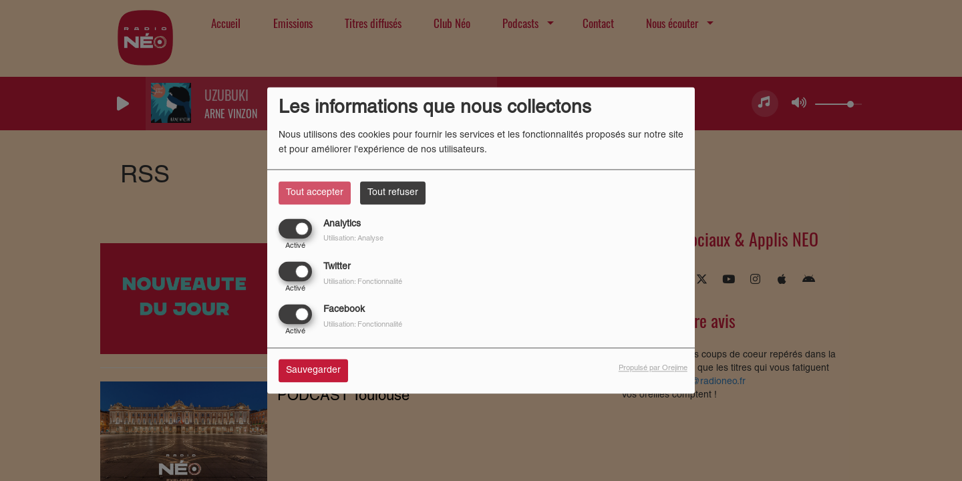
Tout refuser (392, 192)
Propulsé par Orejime (653, 368)
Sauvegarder (313, 371)
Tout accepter (314, 192)
